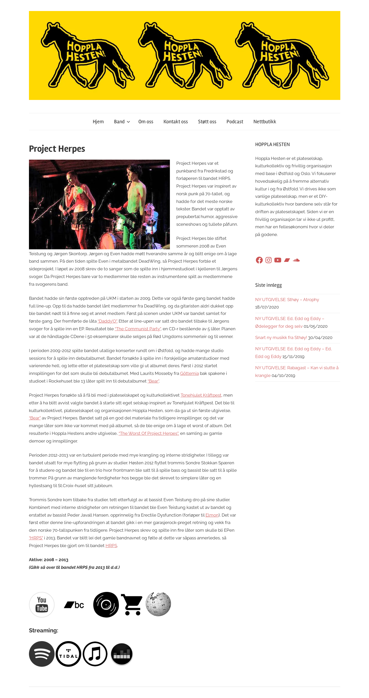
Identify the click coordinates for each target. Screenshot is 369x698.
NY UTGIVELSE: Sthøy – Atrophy (287, 299)
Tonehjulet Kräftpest (201, 395)
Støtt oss (207, 121)
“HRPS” (36, 537)
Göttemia (189, 373)
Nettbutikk (264, 121)
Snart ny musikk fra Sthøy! (281, 337)
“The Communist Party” (138, 328)
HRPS (111, 545)
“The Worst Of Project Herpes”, (149, 433)
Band (122, 121)
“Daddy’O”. (108, 321)
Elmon (212, 515)
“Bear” (153, 381)
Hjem (98, 121)
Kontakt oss (175, 121)
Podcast (235, 121)
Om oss (145, 121)
